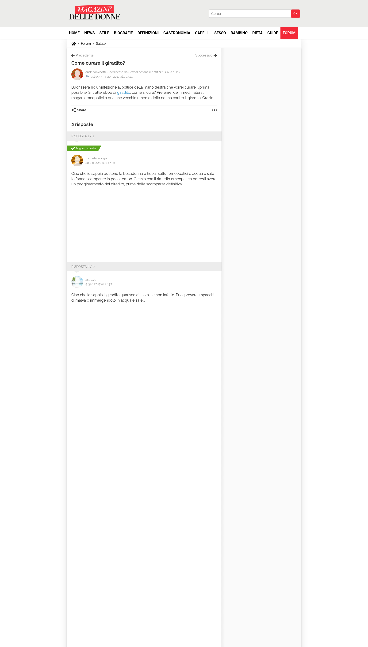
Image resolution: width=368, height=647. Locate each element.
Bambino (239, 33)
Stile (104, 33)
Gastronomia (176, 33)
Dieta (257, 33)
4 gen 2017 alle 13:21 (118, 76)
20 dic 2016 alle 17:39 (100, 163)
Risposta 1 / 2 (82, 136)
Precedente (84, 55)
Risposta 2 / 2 (83, 267)
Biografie (123, 33)
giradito (123, 92)
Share (81, 110)
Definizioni (148, 33)
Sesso (220, 33)
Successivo (204, 55)
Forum (289, 33)
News (89, 33)
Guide (272, 33)
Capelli (202, 33)
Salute (101, 43)
